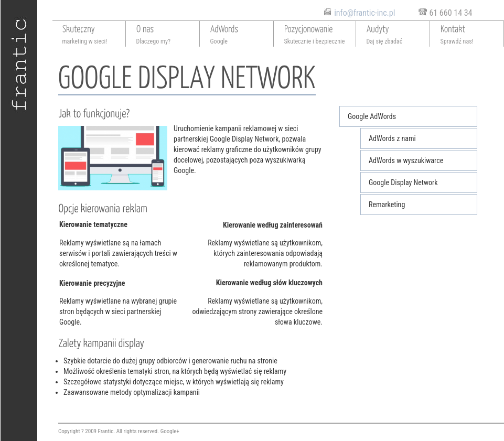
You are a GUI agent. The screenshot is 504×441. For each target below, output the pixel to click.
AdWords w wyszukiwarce (406, 160)
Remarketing (387, 204)
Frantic (106, 431)
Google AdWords (372, 116)
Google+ (169, 431)
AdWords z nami (392, 138)
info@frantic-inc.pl (364, 13)
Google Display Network (403, 182)
